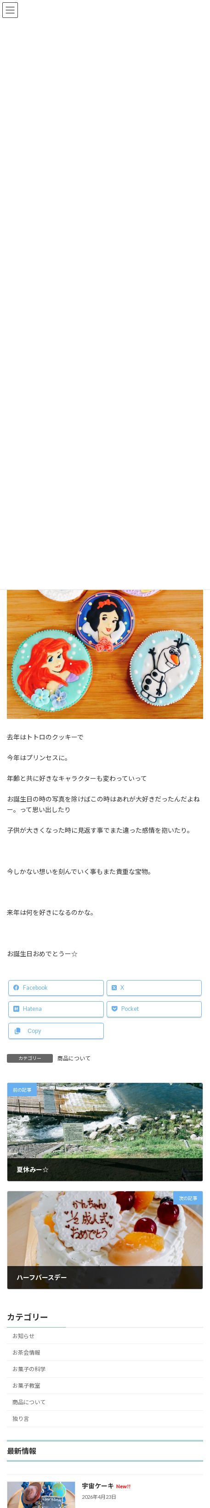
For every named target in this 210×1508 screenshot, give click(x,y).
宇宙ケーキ (106, 1486)
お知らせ (23, 1336)
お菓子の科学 (28, 1369)
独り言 (20, 1418)
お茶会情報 (26, 1352)
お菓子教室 (26, 1385)
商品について (74, 1058)
